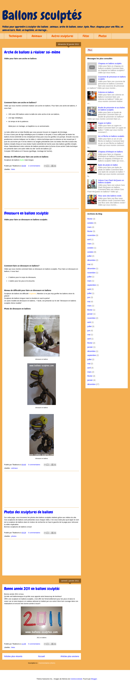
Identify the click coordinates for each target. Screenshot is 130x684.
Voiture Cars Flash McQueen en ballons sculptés (111, 181)
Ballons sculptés (42, 15)
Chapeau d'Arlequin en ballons (110, 152)
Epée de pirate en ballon (108, 165)
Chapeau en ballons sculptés (110, 63)
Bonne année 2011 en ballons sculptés (32, 588)
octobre (90, 223)
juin (88, 297)
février (89, 219)
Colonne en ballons (106, 92)
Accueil (41, 656)
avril (89, 239)
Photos (103, 36)
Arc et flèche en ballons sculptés (111, 136)
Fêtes (86, 36)
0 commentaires (34, 465)
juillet (89, 256)
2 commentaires (34, 166)
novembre (91, 235)
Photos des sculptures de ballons (28, 512)
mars (89, 227)
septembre (91, 285)
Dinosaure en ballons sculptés (26, 213)
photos (13, 536)
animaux (14, 468)
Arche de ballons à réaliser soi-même (32, 52)
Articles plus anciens (70, 656)
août (89, 289)
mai (88, 264)
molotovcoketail (76, 679)
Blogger (94, 679)
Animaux (37, 36)
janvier (90, 314)
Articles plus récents (13, 656)
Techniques (15, 36)
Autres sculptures (62, 36)
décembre (91, 260)
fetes (13, 169)
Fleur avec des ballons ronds (109, 196)
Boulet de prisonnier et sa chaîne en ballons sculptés (111, 109)
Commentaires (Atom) (47, 663)
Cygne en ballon (104, 123)
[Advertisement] (41, 190)
